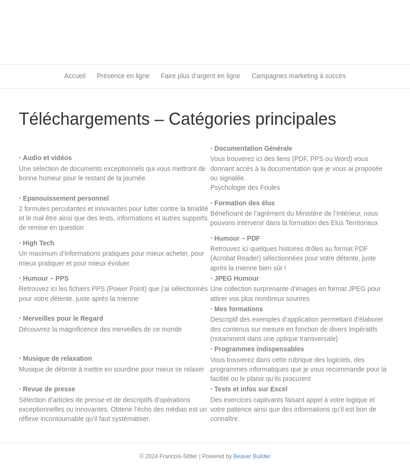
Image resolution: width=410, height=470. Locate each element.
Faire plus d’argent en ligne (201, 76)
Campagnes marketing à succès (298, 76)
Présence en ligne (123, 76)
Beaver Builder (252, 456)
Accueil (75, 76)
